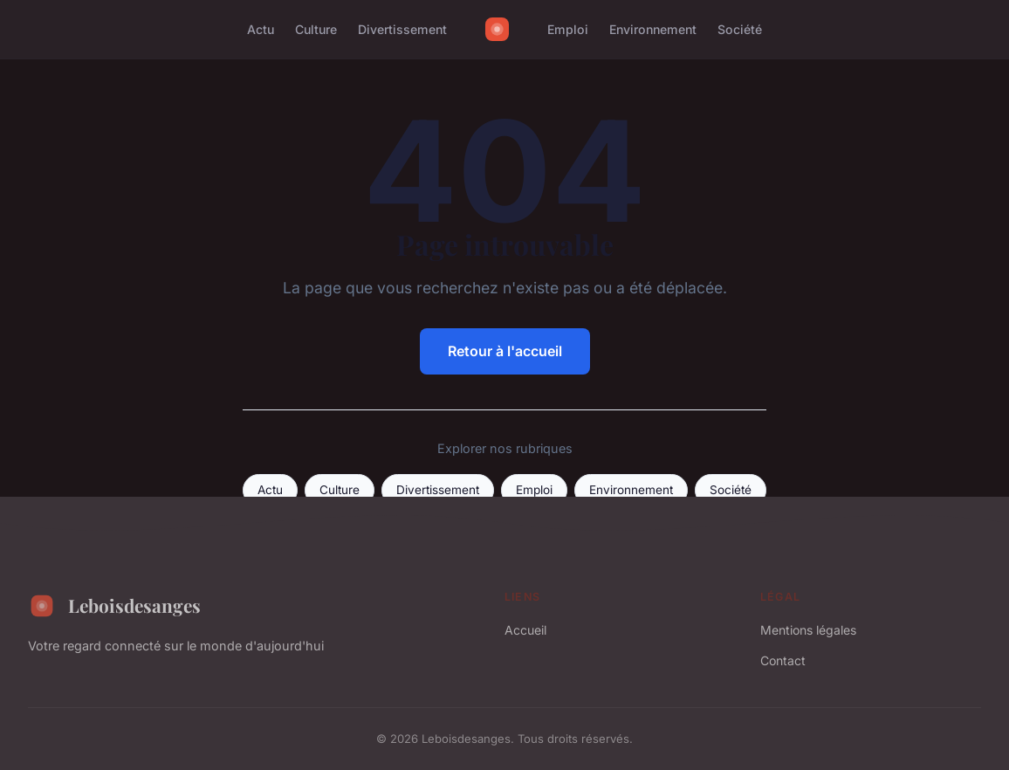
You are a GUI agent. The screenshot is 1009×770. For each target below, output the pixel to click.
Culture (316, 29)
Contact (783, 660)
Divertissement (402, 29)
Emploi (567, 29)
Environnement (653, 29)
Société (739, 29)
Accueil (525, 629)
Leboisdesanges (114, 606)
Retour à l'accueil (505, 351)
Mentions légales (808, 629)
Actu (260, 29)
